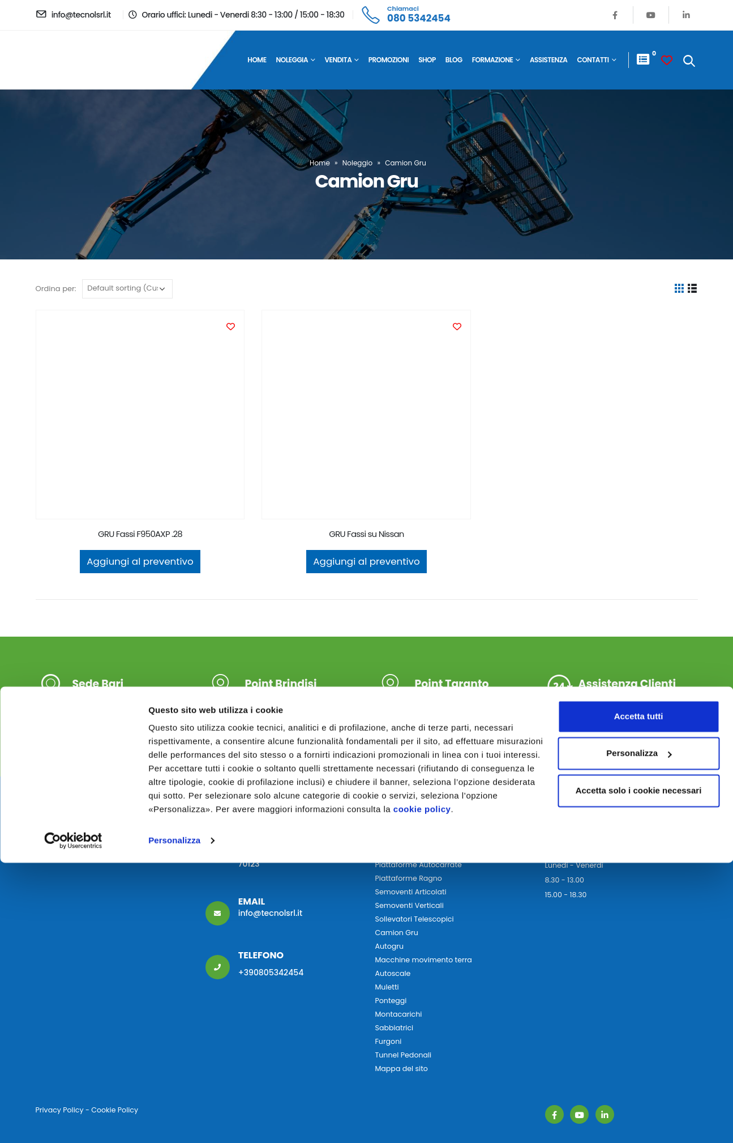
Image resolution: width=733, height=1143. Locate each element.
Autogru (389, 946)
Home (256, 60)
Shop (427, 60)
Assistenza (549, 60)
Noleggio (357, 163)
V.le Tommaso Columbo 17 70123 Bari (129, 699)
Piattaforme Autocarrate (418, 864)
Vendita (338, 60)
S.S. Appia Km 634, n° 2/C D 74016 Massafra (470, 699)
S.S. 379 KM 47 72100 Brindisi (300, 699)
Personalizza (174, 1120)
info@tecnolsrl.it (270, 913)
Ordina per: (56, 288)
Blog (453, 60)
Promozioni (388, 60)
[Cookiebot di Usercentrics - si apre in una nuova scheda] (73, 1120)
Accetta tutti (638, 996)
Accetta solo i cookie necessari (639, 1071)
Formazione (492, 60)
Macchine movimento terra (423, 960)
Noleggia (292, 60)
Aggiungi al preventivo (140, 561)
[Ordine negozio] (127, 288)
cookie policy (422, 1089)
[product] (140, 414)
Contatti (592, 60)
